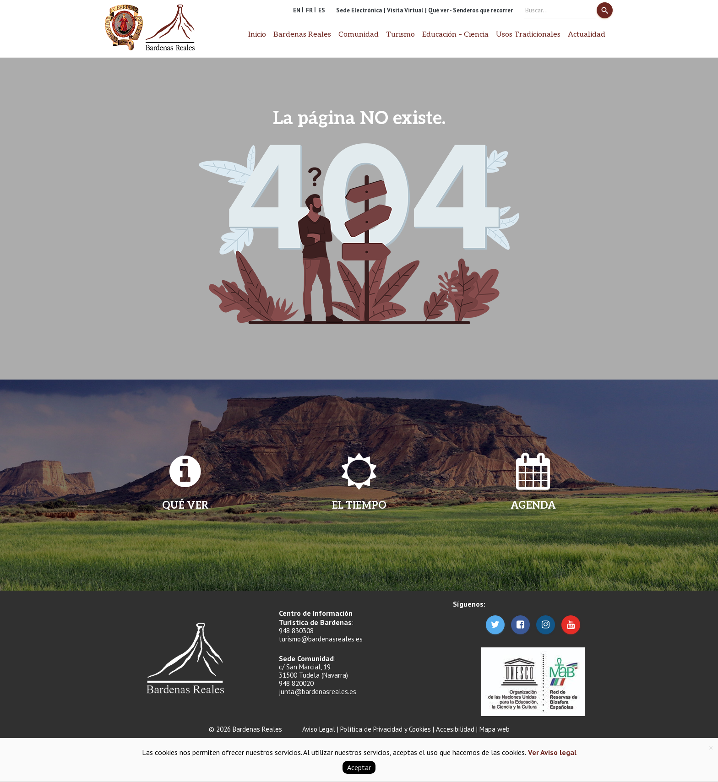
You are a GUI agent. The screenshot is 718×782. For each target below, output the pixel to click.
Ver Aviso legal (551, 752)
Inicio (257, 34)
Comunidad (358, 34)
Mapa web (494, 729)
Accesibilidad (455, 729)
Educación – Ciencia (455, 34)
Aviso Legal (318, 729)
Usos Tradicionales (528, 34)
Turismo (400, 34)
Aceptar (359, 767)
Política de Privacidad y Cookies (385, 729)
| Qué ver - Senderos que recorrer (469, 10)
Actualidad (586, 34)
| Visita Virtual (403, 10)
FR (309, 10)
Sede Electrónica (359, 10)
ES (321, 10)
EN (296, 10)
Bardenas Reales (302, 34)
